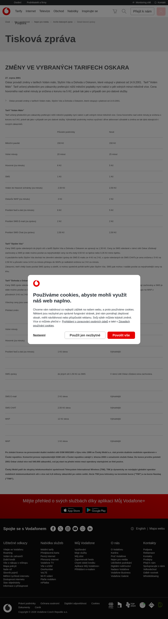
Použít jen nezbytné (85, 335)
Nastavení (39, 335)
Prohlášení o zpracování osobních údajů (85, 321)
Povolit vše (121, 335)
